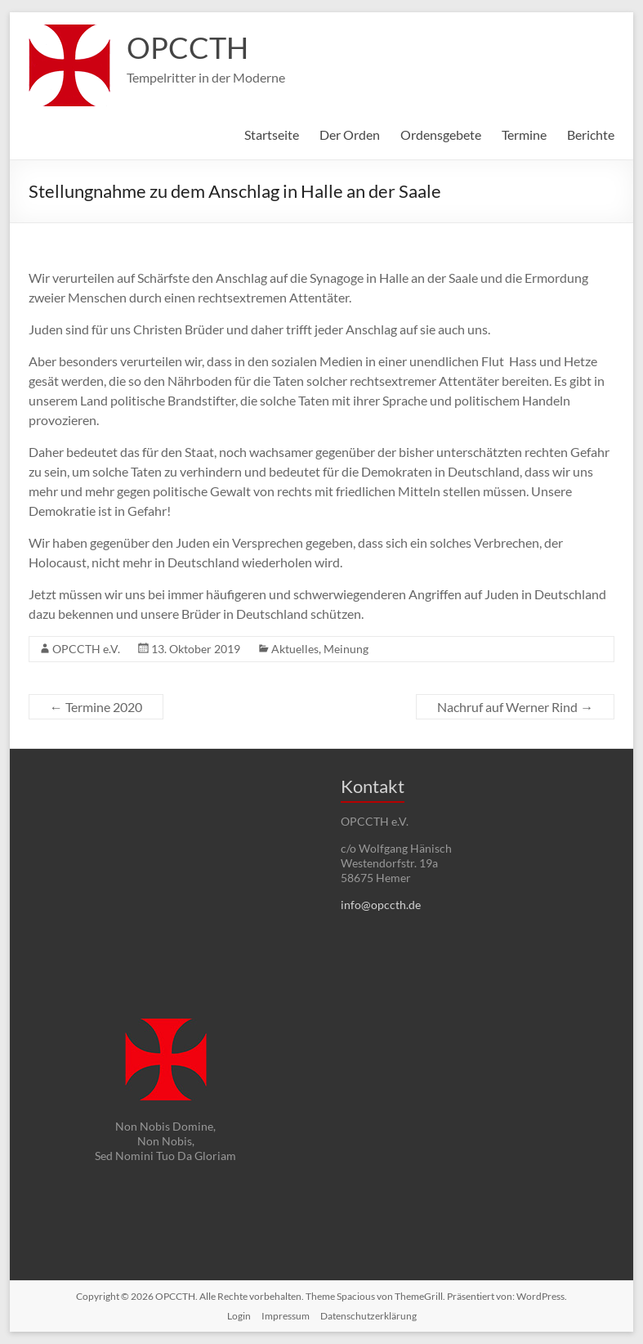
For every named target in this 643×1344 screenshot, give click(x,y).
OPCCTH (187, 47)
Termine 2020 (96, 707)
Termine (524, 134)
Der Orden (349, 134)
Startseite (271, 134)
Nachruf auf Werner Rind (515, 707)
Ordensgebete (440, 134)
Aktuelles (295, 649)
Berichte (590, 134)
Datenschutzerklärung (368, 1316)
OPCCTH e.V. (86, 649)
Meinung (346, 649)
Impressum (285, 1316)
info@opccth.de (381, 905)
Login (239, 1316)
